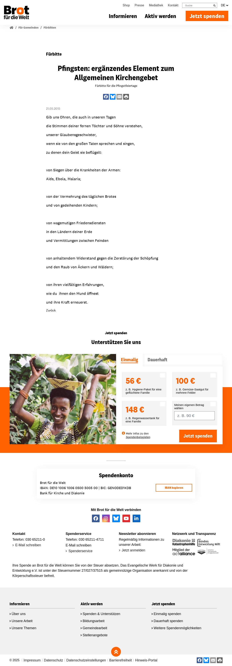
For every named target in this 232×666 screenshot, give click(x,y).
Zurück (51, 310)
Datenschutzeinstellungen (86, 660)
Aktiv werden (160, 16)
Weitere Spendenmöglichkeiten (177, 628)
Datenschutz (53, 660)
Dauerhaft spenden (168, 621)
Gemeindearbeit (95, 628)
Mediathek (156, 5)
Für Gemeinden (28, 27)
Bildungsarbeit (94, 621)
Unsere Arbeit (22, 621)
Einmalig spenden (167, 614)
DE (224, 5)
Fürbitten (50, 27)
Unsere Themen (24, 628)
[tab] (129, 360)
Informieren (123, 16)
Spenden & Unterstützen (101, 614)
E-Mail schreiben (28, 545)
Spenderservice (80, 551)
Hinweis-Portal (146, 660)
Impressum (32, 660)
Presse (139, 5)
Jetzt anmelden (133, 550)
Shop (126, 5)
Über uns (19, 614)
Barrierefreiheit (120, 660)
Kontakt (173, 5)
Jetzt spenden (207, 16)
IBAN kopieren (174, 488)
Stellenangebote (95, 635)
